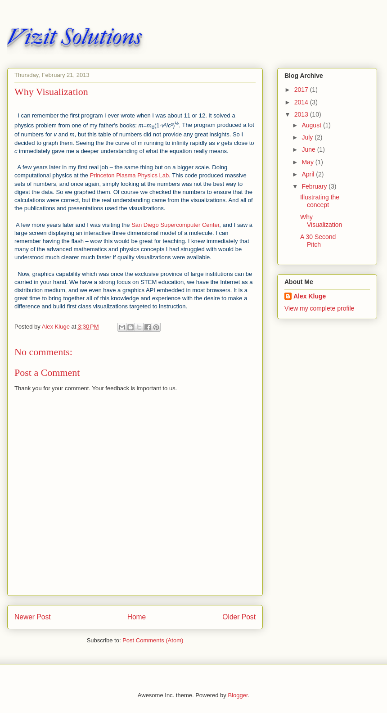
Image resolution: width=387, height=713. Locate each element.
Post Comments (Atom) (152, 640)
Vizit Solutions (74, 36)
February (315, 186)
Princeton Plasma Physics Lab (129, 175)
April (309, 174)
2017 (302, 89)
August (312, 125)
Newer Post (32, 617)
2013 (302, 114)
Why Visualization (321, 220)
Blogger (238, 695)
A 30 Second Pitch (318, 240)
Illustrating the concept (319, 201)
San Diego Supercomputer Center (175, 224)
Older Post (239, 617)
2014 (302, 102)
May (308, 162)
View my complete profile (319, 308)
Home (136, 617)
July (308, 137)
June (309, 149)
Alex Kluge (309, 296)
